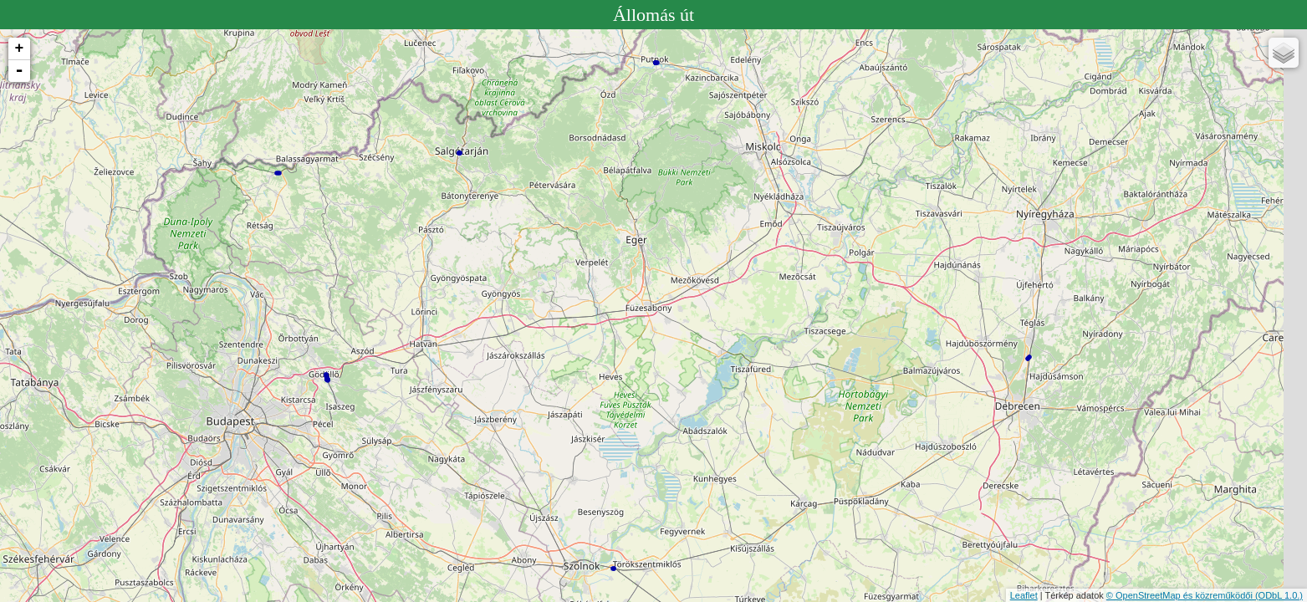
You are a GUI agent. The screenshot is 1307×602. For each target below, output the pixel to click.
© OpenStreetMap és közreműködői (1180, 595)
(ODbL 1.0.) (1279, 595)
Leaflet (1024, 595)
